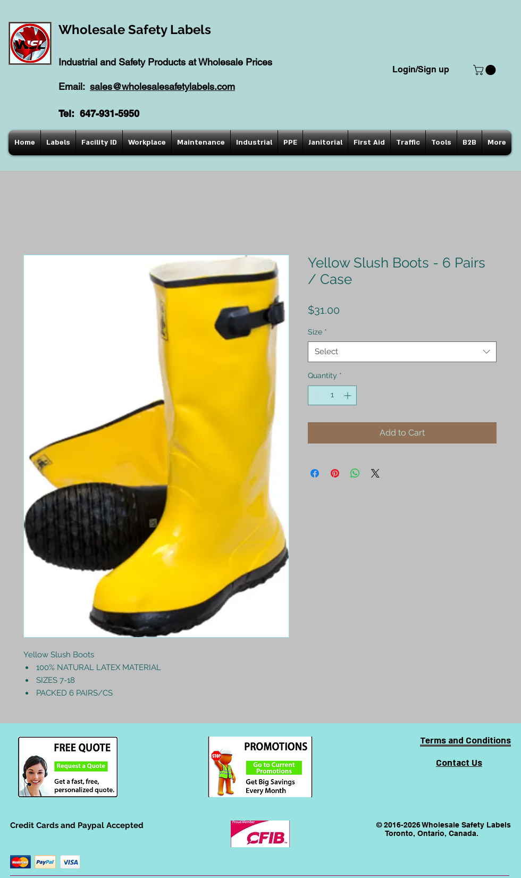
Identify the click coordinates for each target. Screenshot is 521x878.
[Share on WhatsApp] (355, 473)
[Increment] (348, 395)
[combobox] (402, 351)
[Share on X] (375, 473)
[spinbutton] (332, 395)
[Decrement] (316, 395)
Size (317, 332)
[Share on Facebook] (314, 473)
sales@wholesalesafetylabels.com (162, 86)
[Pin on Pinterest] (335, 473)
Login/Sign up (420, 69)
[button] (485, 70)
